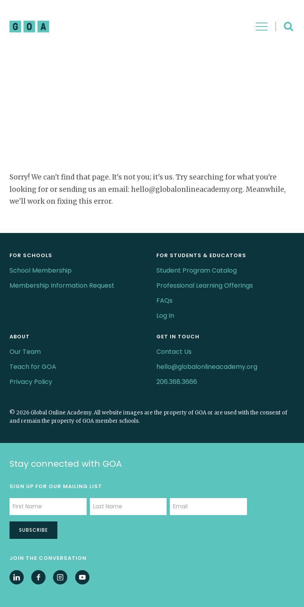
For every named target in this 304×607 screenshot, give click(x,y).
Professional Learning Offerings (204, 285)
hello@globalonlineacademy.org (206, 366)
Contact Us (174, 351)
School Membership (41, 270)
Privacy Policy (31, 381)
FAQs (164, 300)
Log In (165, 315)
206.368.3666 (176, 381)
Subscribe (33, 530)
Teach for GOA (33, 366)
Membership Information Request (62, 285)
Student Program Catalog (196, 270)
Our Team (25, 351)
